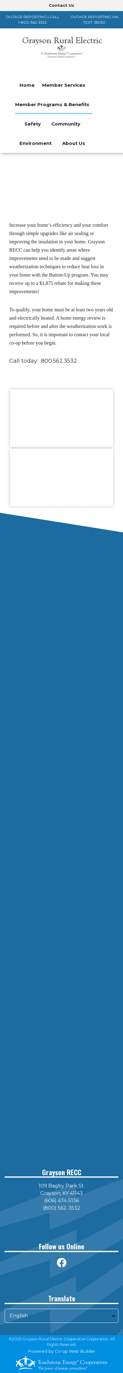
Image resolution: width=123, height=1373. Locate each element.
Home (27, 85)
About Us (73, 143)
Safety (32, 124)
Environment (35, 143)
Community (65, 124)
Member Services (63, 85)
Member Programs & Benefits (52, 104)
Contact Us (61, 5)
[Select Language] (61, 1316)
